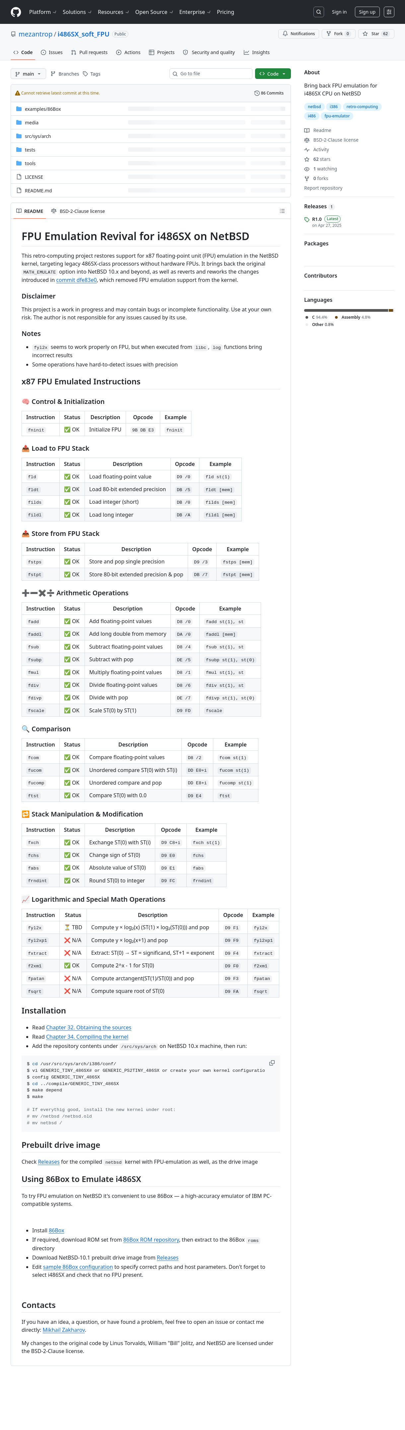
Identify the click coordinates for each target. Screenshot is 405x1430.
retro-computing (362, 106)
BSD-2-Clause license (331, 140)
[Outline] (282, 211)
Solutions (78, 12)
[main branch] (28, 73)
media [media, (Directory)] (31, 122)
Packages (316, 243)
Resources (114, 12)
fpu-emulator (337, 116)
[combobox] (213, 74)
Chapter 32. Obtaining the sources (88, 1027)
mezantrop (35, 34)
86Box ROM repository (151, 1239)
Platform (43, 12)
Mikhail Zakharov (63, 1329)
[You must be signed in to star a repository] (376, 33)
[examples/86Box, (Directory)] (43, 109)
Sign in (339, 12)
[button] (272, 1063)
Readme (317, 130)
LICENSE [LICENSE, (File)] (34, 177)
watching (320, 168)
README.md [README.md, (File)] (38, 190)
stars (317, 159)
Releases (48, 1161)
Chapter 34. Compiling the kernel (87, 1036)
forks (316, 178)
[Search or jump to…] (319, 12)
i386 (334, 106)
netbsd (314, 106)
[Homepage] (16, 12)
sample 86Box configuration (78, 1266)
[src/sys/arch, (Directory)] (38, 136)
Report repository (323, 188)
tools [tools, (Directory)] (30, 163)
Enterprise (195, 12)
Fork (338, 34)
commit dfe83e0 (76, 280)
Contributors (320, 275)
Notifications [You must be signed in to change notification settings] (299, 33)
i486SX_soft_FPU (83, 34)
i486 (312, 116)
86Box (56, 1230)
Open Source (154, 12)
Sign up (367, 12)
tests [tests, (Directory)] (30, 150)
